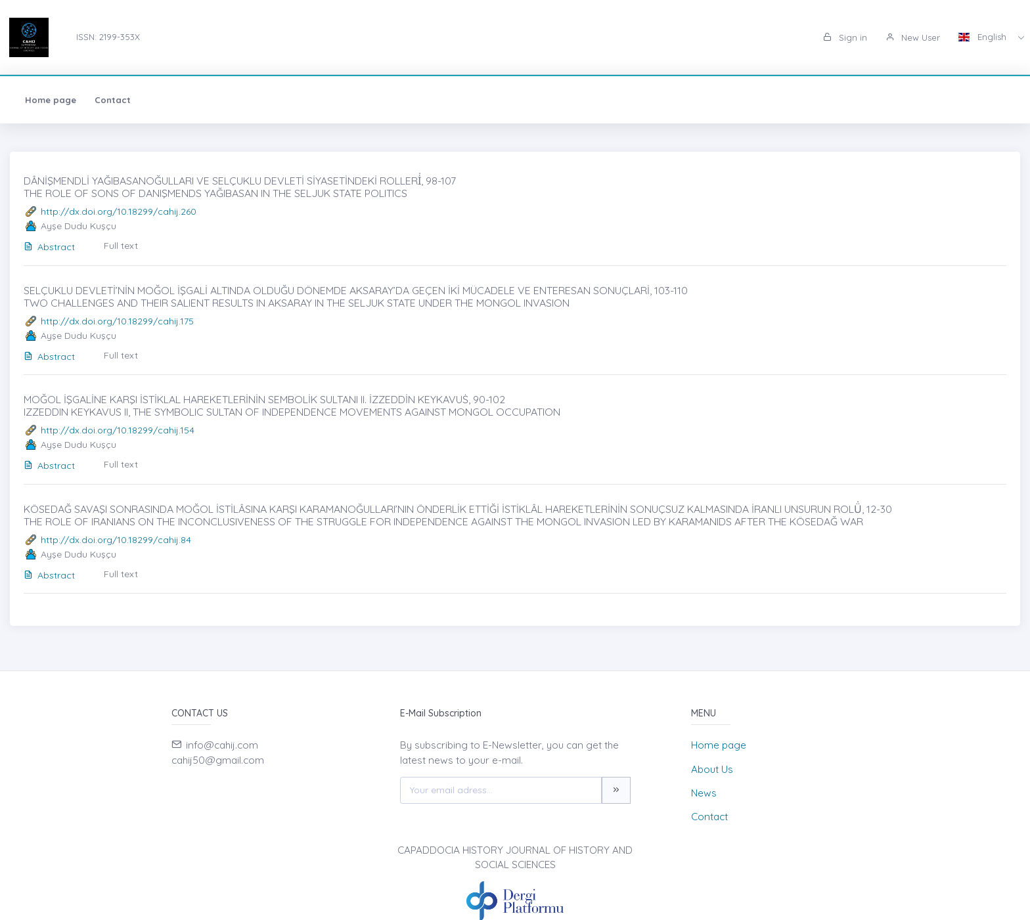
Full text (121, 246)
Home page (50, 100)
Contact (113, 100)
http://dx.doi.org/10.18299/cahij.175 (117, 321)
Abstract (49, 247)
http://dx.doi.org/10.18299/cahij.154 (117, 430)
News (704, 793)
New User (912, 37)
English (983, 37)
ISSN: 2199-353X (108, 37)
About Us (712, 769)
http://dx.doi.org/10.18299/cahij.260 (118, 211)
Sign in (845, 37)
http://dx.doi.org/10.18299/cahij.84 (116, 540)
